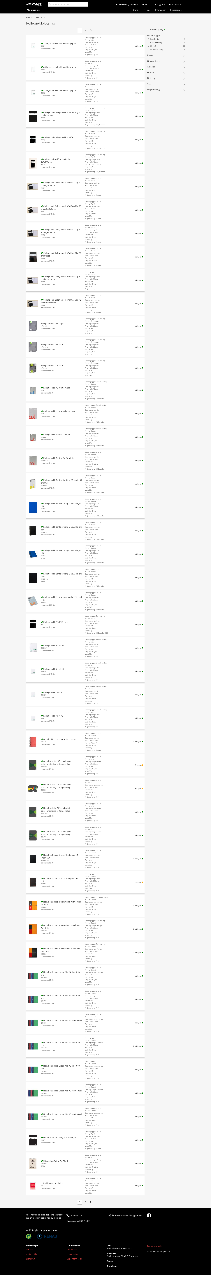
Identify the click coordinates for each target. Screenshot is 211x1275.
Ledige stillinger (33, 1254)
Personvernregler (155, 1246)
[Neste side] (91, 30)
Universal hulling (166, 49)
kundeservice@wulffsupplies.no (124, 1215)
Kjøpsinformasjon (74, 1258)
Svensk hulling (166, 42)
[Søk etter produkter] (68, 4)
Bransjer (136, 10)
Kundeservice (176, 10)
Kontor (29, 17)
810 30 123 (74, 1215)
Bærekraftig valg (156, 29)
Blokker (39, 17)
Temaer (147, 10)
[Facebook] (149, 1215)
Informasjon (160, 10)
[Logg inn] (160, 4)
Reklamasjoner (73, 1254)
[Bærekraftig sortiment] (127, 4)
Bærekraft (30, 1258)
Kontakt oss (71, 1249)
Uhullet (166, 46)
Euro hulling (166, 39)
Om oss (29, 1249)
